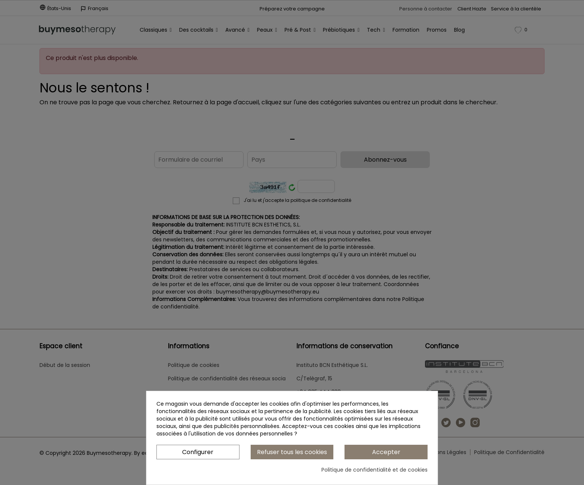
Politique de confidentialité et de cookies (374, 469)
